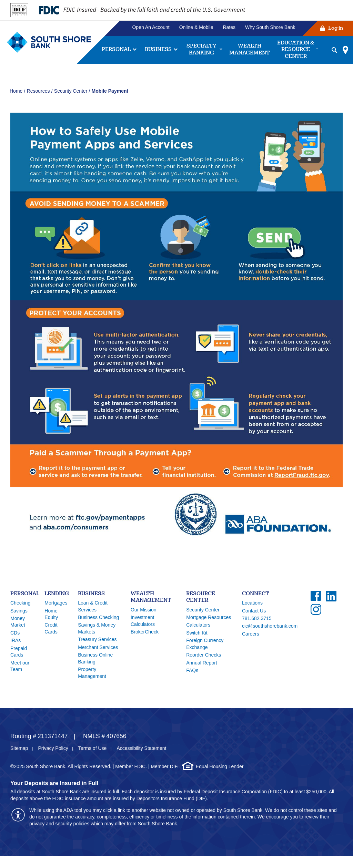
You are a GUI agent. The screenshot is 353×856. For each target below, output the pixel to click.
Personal (24, 594)
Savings (19, 610)
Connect (255, 594)
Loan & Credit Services (93, 606)
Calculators (198, 625)
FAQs (192, 670)
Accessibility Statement (141, 748)
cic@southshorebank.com (269, 626)
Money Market (17, 622)
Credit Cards (50, 628)
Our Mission (144, 609)
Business (158, 49)
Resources (38, 91)
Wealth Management (249, 50)
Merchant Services (98, 647)
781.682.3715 (257, 618)
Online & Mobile (196, 27)
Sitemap (19, 748)
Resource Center (200, 597)
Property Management (92, 673)
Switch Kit (196, 633)
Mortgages (55, 603)
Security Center (70, 91)
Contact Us (254, 610)
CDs (15, 633)
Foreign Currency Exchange (204, 644)
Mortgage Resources (208, 617)
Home (16, 91)
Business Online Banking (95, 658)
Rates (229, 27)
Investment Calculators (143, 621)
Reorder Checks (203, 655)
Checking (20, 603)
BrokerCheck (145, 632)
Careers (250, 634)
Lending (56, 594)
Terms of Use (92, 748)
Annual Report (201, 663)
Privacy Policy (53, 748)
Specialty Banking (201, 50)
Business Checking (98, 617)
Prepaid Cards (18, 652)
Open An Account (150, 27)
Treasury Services (97, 639)
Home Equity (51, 614)
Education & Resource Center (295, 50)
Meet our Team (19, 666)
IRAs (15, 640)
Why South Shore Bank (270, 27)
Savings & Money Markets (96, 628)
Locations (252, 603)
